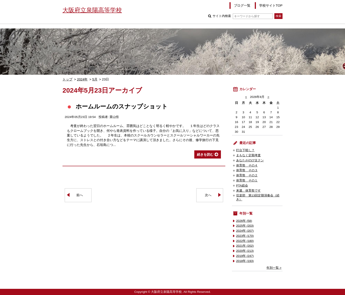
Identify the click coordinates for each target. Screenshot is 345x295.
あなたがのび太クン (250, 160)
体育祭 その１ (247, 180)
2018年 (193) (245, 261)
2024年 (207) (245, 230)
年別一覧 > (273, 267)
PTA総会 (242, 185)
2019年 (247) (245, 256)
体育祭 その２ (247, 175)
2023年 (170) (245, 235)
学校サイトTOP (271, 5)
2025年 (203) (245, 225)
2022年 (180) (245, 241)
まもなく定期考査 (248, 155)
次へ (208, 195)
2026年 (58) (244, 220)
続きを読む (205, 154)
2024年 (82, 79)
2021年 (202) (245, 245)
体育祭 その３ (247, 170)
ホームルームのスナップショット (122, 106)
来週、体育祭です (248, 190)
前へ (79, 195)
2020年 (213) (245, 250)
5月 (94, 79)
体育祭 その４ (247, 165)
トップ (67, 79)
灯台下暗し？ (245, 150)
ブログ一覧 (242, 5)
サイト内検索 (242, 16)
